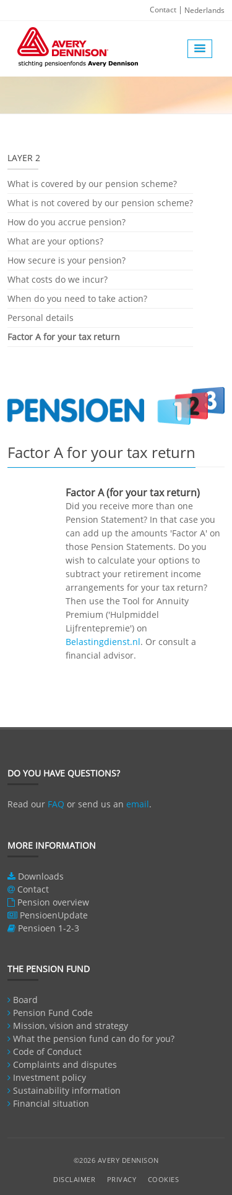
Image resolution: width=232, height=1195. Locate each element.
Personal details (40, 317)
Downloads (41, 876)
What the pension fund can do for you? (93, 1038)
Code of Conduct (47, 1051)
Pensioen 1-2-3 (48, 928)
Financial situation (51, 1103)
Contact (163, 9)
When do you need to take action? (77, 298)
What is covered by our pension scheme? (92, 184)
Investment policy (49, 1077)
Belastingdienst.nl (103, 641)
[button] (199, 49)
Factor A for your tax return (63, 337)
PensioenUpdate (54, 915)
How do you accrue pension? (66, 222)
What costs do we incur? (57, 279)
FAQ (56, 804)
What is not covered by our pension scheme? (100, 203)
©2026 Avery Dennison (116, 1160)
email (137, 804)
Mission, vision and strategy (70, 1025)
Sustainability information (67, 1090)
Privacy (122, 1179)
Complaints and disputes (65, 1064)
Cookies (163, 1179)
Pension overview (53, 902)
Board (25, 1000)
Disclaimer (74, 1179)
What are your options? (55, 241)
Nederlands (204, 10)
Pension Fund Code (53, 1012)
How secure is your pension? (66, 260)
